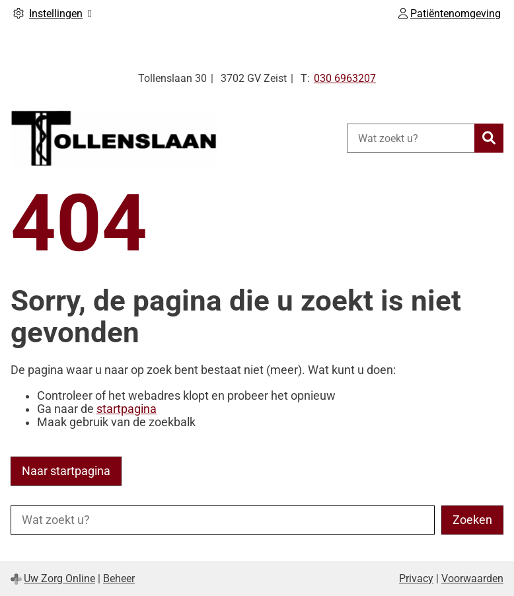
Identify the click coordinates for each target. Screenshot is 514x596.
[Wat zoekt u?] (410, 138)
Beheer (119, 578)
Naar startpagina (66, 471)
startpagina (126, 409)
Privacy (416, 578)
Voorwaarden (472, 578)
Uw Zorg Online (59, 578)
